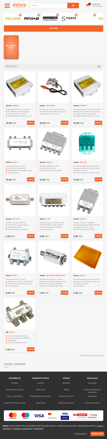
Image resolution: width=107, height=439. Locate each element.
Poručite (31, 122)
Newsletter (92, 396)
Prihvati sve (97, 433)
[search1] (73, 5)
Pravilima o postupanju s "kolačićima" (28, 428)
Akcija (66, 389)
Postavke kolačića (80, 433)
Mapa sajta (40, 389)
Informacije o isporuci (14, 389)
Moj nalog (92, 383)
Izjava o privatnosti (15, 396)
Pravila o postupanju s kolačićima (92, 391)
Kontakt (40, 383)
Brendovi (66, 383)
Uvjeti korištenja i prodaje (14, 403)
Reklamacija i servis (66, 403)
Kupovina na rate (66, 396)
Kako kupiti (40, 403)
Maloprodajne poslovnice (40, 396)
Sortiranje (53, 66)
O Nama (14, 383)
